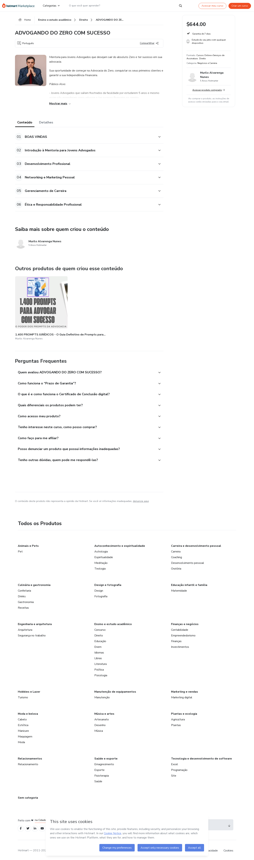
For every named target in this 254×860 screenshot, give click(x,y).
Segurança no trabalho (32, 633)
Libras (98, 656)
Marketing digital (181, 695)
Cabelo (22, 717)
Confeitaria (24, 589)
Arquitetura (25, 628)
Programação (179, 768)
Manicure (23, 729)
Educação (100, 639)
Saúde (98, 779)
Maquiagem (25, 734)
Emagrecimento (104, 762)
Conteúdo (24, 123)
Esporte (99, 768)
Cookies (228, 849)
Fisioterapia (101, 774)
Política (99, 668)
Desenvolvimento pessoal (187, 561)
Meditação (101, 561)
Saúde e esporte (106, 756)
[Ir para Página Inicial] (19, 6)
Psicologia (100, 673)
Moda (21, 740)
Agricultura (178, 717)
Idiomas (99, 650)
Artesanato (101, 717)
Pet (20, 549)
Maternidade (179, 589)
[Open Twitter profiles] (29, 826)
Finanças (176, 639)
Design (98, 589)
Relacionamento (28, 762)
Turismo (23, 695)
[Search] (180, 5)
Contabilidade (179, 628)
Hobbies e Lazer (29, 690)
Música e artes (104, 712)
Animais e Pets (28, 544)
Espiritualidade (103, 555)
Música (98, 729)
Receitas (23, 606)
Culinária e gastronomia (34, 583)
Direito (98, 633)
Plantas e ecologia (184, 712)
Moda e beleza (28, 712)
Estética (23, 723)
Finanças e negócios (185, 622)
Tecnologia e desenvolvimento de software (201, 756)
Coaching (176, 555)
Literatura (100, 662)
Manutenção (102, 695)
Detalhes (46, 123)
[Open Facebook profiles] (21, 826)
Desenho (100, 723)
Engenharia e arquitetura (35, 622)
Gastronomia (26, 600)
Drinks (22, 594)
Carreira (176, 549)
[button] (85, 137)
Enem (97, 645)
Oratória (176, 566)
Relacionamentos (30, 756)
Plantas (176, 723)
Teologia (100, 566)
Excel (174, 762)
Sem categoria (28, 796)
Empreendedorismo (183, 633)
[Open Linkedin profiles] (36, 826)
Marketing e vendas (184, 690)
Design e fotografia (107, 583)
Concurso (100, 628)
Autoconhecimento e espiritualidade (119, 544)
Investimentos (180, 645)
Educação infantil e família (189, 583)
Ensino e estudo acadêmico (113, 622)
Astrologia (101, 549)
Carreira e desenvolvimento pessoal (196, 544)
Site (173, 774)
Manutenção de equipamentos (115, 690)
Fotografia (100, 594)
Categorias (51, 6)
